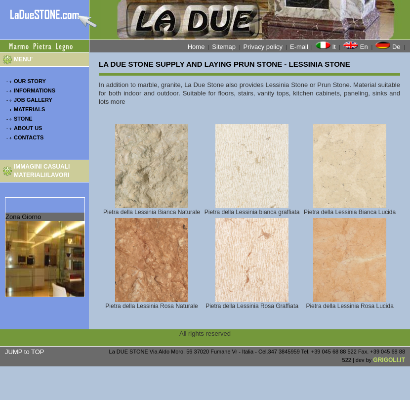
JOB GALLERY (33, 100)
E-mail (299, 46)
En (356, 46)
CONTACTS (28, 137)
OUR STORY (30, 81)
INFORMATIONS (34, 90)
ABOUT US (28, 128)
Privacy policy (263, 46)
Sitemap (224, 46)
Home (196, 46)
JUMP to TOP (24, 352)
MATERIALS (29, 109)
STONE (23, 119)
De (388, 46)
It (326, 46)
